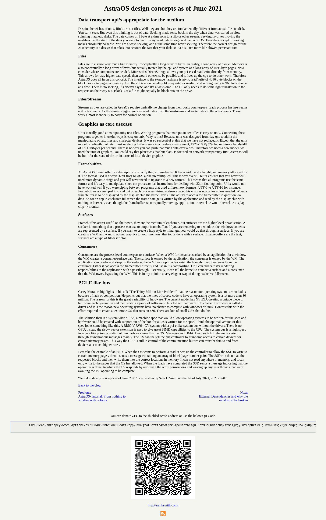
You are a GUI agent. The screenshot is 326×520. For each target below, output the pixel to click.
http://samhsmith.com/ (163, 506)
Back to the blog (89, 385)
